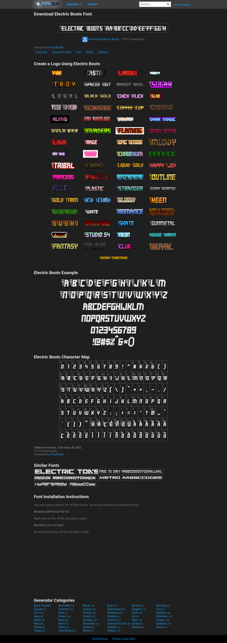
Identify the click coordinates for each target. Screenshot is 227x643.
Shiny (63, 627)
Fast (78, 52)
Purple (162, 620)
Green (64, 616)
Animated (66, 605)
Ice (135, 616)
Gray (38, 616)
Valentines (66, 630)
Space (88, 627)
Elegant (139, 609)
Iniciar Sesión (182, 4)
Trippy (39, 630)
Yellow (113, 630)
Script (137, 623)
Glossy (89, 612)
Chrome (65, 609)
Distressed (116, 609)
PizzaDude (56, 47)
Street (89, 52)
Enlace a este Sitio (123, 639)
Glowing (114, 612)
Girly (63, 612)
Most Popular (42, 605)
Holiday (113, 616)
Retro (63, 623)
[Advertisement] (17, 64)
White (88, 630)
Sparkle (113, 627)
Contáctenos (100, 639)
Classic (89, 609)
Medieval (164, 616)
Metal (39, 620)
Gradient (163, 612)
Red (39, 623)
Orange (90, 620)
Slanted (103, 52)
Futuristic (42, 52)
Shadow (163, 623)
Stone (161, 627)
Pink (137, 620)
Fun (38, 612)
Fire (160, 609)
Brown (137, 605)
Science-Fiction (61, 52)
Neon (63, 620)
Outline (114, 620)
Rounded (91, 623)
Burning (163, 605)
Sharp (39, 627)
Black (89, 605)
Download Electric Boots (100, 39)
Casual (40, 609)
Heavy (89, 616)
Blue (112, 605)
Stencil (138, 627)
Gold (137, 612)
